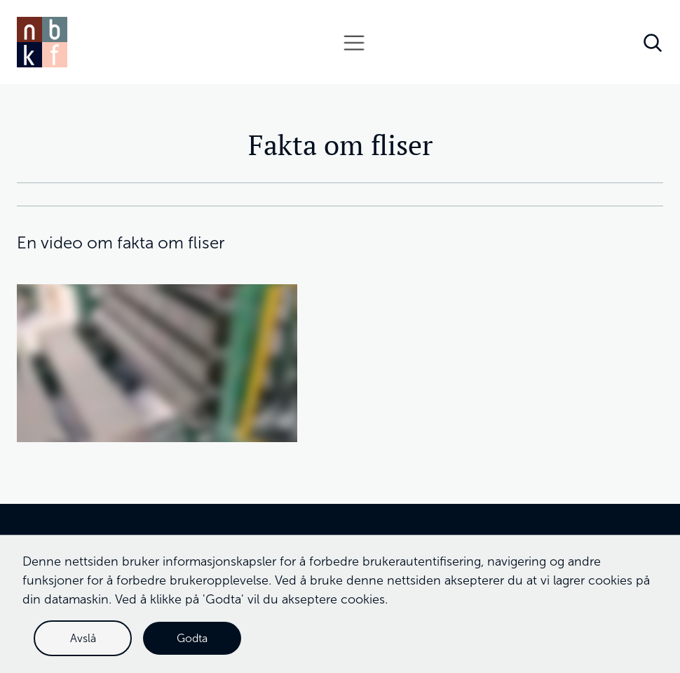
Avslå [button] (83, 638)
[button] (354, 42)
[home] (42, 42)
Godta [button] (192, 638)
